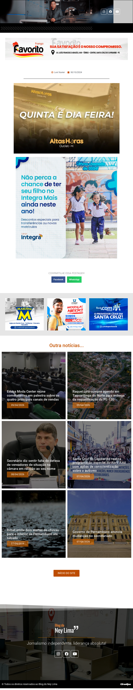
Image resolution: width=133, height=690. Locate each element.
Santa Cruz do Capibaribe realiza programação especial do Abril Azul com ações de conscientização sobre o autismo (99, 465)
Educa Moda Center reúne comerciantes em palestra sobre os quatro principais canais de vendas (33, 396)
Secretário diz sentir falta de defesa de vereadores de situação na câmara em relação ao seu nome (33, 465)
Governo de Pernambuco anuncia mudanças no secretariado (97, 534)
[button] (58, 280)
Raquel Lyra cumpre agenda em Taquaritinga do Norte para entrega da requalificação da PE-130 (99, 396)
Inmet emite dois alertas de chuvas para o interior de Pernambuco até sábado (33, 534)
